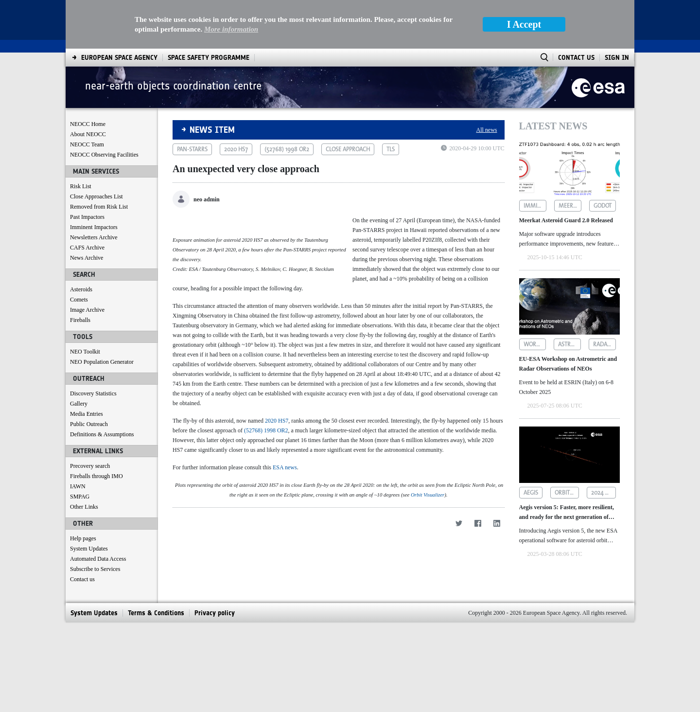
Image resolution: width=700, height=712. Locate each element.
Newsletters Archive (94, 237)
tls (390, 149)
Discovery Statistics (93, 393)
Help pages (83, 538)
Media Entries (86, 413)
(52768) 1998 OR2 (266, 488)
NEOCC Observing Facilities (104, 154)
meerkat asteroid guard (570, 206)
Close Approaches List (96, 196)
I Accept (524, 24)
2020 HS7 (276, 479)
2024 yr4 (602, 493)
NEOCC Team (87, 144)
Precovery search (90, 466)
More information (231, 29)
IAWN (78, 486)
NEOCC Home (87, 124)
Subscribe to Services (95, 569)
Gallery (79, 403)
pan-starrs (192, 149)
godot (603, 206)
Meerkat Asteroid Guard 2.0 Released (566, 220)
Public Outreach (89, 424)
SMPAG (79, 496)
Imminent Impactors (94, 227)
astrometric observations (569, 344)
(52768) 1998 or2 (286, 149)
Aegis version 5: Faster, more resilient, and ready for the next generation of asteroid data (566, 513)
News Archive (86, 257)
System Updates (89, 548)
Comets (79, 299)
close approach (348, 149)
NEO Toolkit (85, 351)
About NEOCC (88, 134)
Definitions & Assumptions (102, 434)
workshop (535, 344)
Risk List (80, 186)
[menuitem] (119, 58)
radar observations (604, 344)
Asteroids (81, 289)
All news (486, 129)
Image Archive (87, 309)
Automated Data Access (98, 558)
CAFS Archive (87, 247)
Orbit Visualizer (427, 685)
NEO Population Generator (102, 361)
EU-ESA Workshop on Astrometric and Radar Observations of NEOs (568, 364)
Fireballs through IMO (96, 476)
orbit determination (567, 493)
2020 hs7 (236, 149)
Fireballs (80, 320)
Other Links (84, 506)
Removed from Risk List (99, 206)
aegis (531, 493)
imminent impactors (535, 206)
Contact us (82, 579)
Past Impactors (87, 217)
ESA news (285, 525)
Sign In (617, 57)
